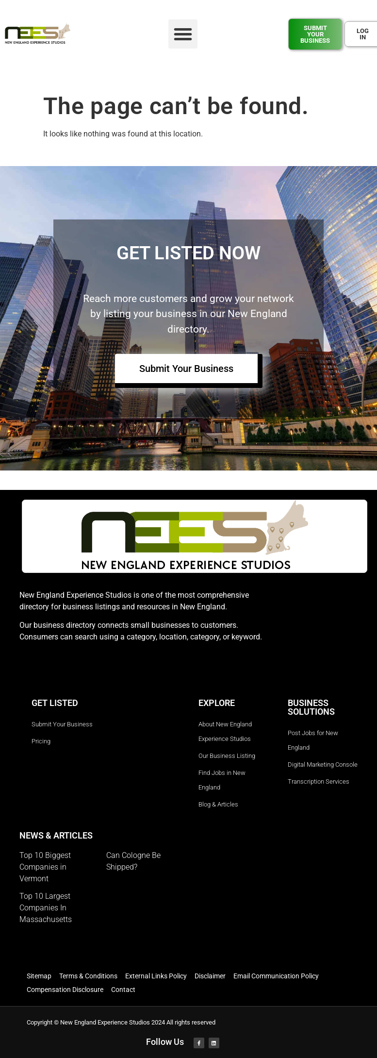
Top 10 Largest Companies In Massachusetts (45, 907)
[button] (182, 34)
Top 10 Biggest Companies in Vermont (45, 867)
